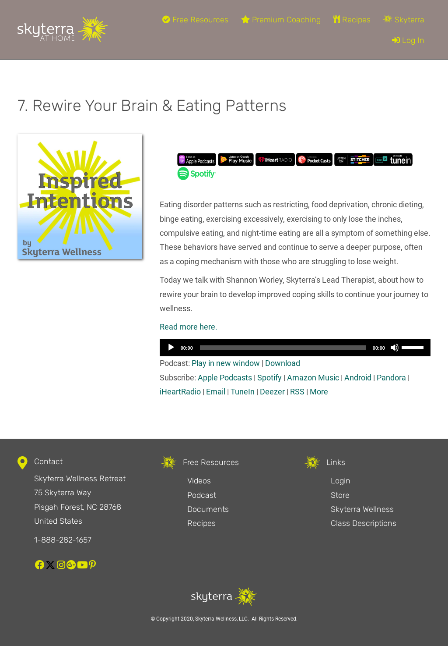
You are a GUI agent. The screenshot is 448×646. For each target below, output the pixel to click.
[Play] (171, 347)
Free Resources (195, 20)
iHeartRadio (180, 391)
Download (282, 363)
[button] (40, 565)
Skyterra (403, 20)
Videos (199, 481)
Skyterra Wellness (362, 509)
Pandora (391, 377)
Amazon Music (313, 377)
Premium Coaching (281, 20)
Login (340, 481)
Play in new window (226, 363)
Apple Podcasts (225, 377)
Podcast (201, 495)
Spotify (269, 377)
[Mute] (394, 347)
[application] (295, 347)
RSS (297, 391)
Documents (208, 509)
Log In (408, 40)
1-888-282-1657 (62, 540)
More (319, 391)
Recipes (352, 20)
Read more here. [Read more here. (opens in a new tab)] (188, 326)
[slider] (283, 347)
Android (357, 377)
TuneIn (243, 391)
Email (215, 391)
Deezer (272, 391)
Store (340, 495)
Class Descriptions (363, 523)
